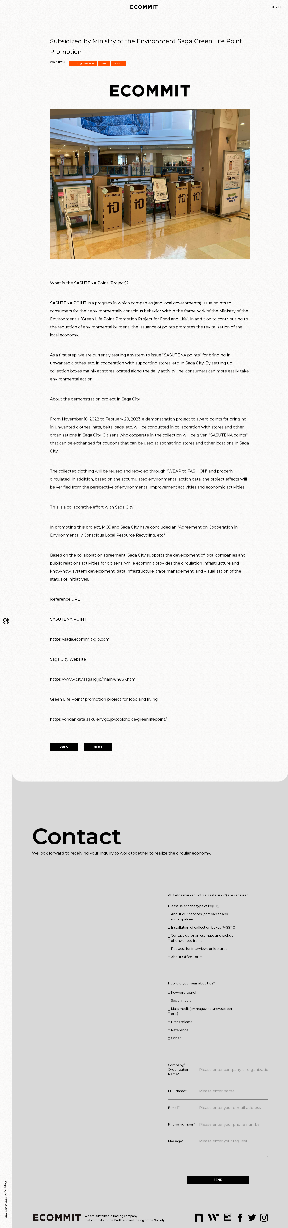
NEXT (98, 747)
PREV (63, 747)
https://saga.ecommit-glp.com (80, 639)
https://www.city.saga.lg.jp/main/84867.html (93, 679)
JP (273, 7)
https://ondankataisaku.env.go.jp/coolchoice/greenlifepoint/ (108, 719)
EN (280, 7)
